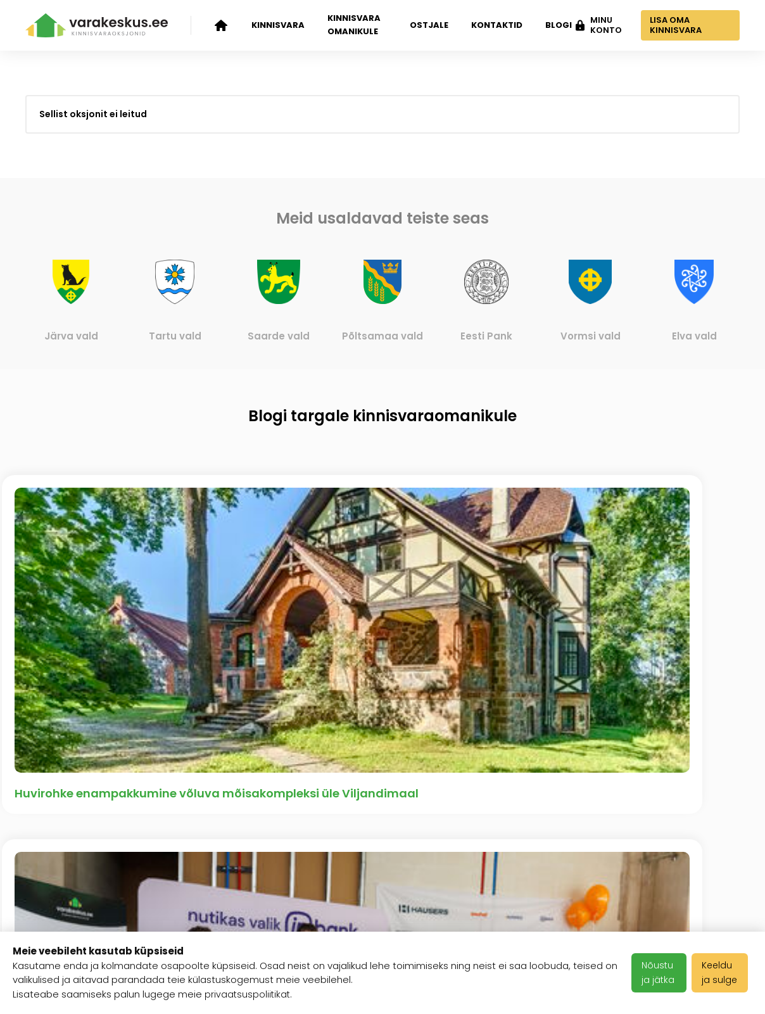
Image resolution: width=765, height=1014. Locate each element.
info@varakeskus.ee (686, 840)
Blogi (553, 25)
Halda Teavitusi (312, 918)
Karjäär (291, 809)
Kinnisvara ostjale (71, 906)
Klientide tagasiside (176, 880)
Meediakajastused (197, 920)
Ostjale (423, 25)
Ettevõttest (179, 809)
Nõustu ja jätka (661, 972)
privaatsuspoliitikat (248, 994)
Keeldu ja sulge (723, 972)
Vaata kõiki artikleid (382, 663)
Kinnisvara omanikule (354, 24)
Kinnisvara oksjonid (52, 818)
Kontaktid (491, 25)
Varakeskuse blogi (197, 840)
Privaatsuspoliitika (319, 886)
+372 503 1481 (704, 809)
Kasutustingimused (321, 855)
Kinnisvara (278, 25)
